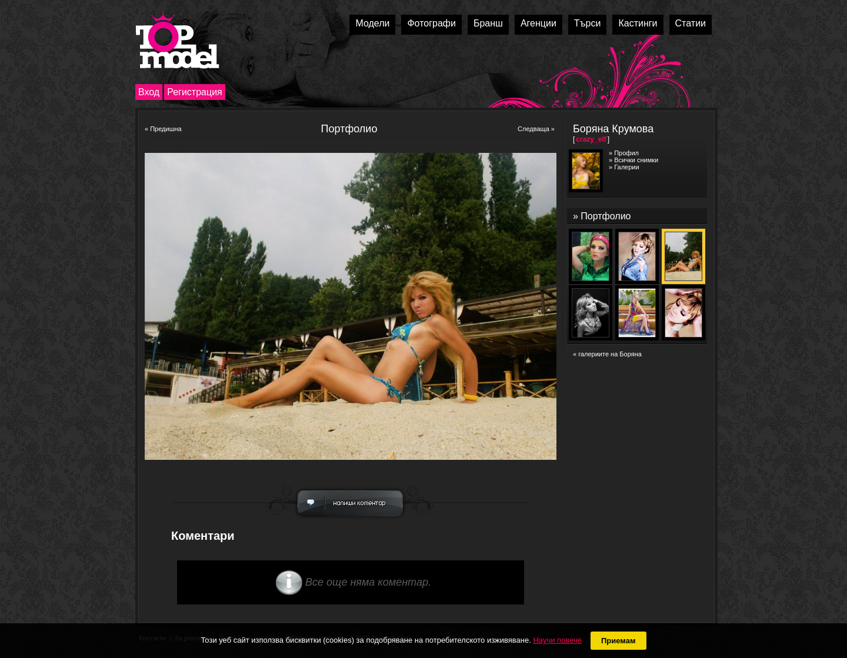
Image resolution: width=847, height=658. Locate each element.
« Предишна (163, 128)
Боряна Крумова (613, 129)
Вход (148, 92)
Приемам (618, 640)
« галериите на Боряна (607, 354)
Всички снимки (636, 159)
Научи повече (557, 640)
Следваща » (536, 128)
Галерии (626, 167)
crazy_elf (591, 139)
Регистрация (194, 92)
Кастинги (637, 23)
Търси (587, 23)
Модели (372, 23)
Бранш (488, 23)
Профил (626, 152)
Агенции (538, 23)
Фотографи (431, 23)
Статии (690, 23)
